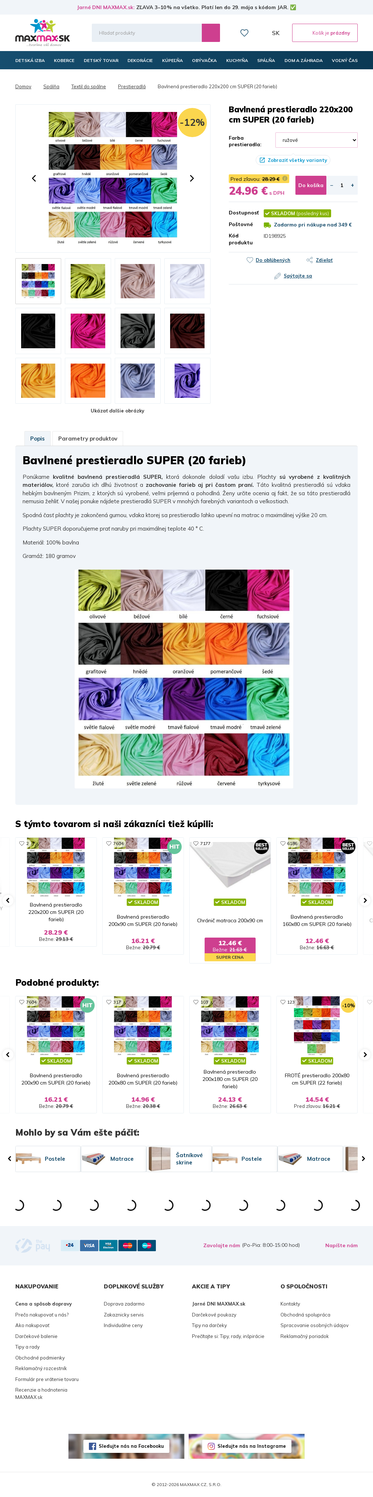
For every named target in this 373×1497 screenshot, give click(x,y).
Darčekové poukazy (214, 1315)
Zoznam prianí (244, 33)
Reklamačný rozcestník (41, 1368)
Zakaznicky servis (124, 1315)
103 (204, 1002)
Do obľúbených (273, 260)
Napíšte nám (341, 1245)
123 (291, 1002)
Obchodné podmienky (40, 1358)
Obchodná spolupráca (305, 1315)
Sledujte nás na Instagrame (251, 1446)
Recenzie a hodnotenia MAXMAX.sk (41, 1393)
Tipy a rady (27, 1347)
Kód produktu (241, 238)
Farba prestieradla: (245, 141)
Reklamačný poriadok (304, 1336)
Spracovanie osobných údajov (314, 1325)
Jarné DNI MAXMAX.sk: (106, 7)
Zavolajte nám (221, 1245)
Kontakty (290, 1304)
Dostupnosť (241, 212)
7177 (205, 843)
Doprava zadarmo (124, 1304)
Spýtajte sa (298, 276)
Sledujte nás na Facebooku (131, 1446)
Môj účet (260, 33)
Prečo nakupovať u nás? (41, 1315)
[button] (34, 178)
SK (275, 32)
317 (117, 1002)
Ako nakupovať (32, 1325)
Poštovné (241, 224)
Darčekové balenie (36, 1336)
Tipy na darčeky (209, 1325)
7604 (118, 843)
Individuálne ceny (123, 1325)
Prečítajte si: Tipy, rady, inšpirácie (228, 1336)
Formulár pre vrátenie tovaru (47, 1379)
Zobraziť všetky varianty (297, 160)
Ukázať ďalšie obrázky (117, 411)
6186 (292, 843)
